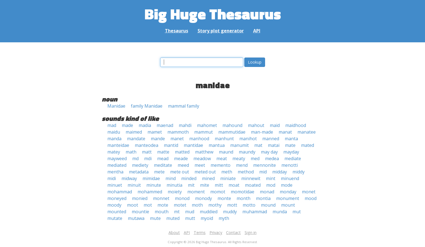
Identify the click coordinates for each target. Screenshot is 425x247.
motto (249, 205)
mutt (190, 218)
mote (162, 205)
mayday (291, 152)
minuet (114, 185)
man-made (262, 132)
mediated (116, 165)
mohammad (119, 192)
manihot (248, 139)
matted (182, 152)
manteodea (146, 145)
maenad (165, 125)
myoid (207, 218)
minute (153, 185)
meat (221, 158)
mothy (215, 205)
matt (147, 152)
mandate (136, 139)
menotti (289, 165)
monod (182, 198)
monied (139, 198)
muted (173, 218)
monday (288, 192)
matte (163, 152)
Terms (200, 232)
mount (288, 205)
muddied (208, 212)
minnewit (250, 178)
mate (290, 145)
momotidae (242, 192)
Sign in (250, 232)
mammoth (178, 132)
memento (220, 165)
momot (217, 192)
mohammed (150, 192)
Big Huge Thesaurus (212, 13)
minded (188, 178)
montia (263, 198)
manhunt (224, 139)
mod (270, 185)
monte (224, 198)
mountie (140, 212)
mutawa (136, 218)
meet (200, 165)
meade (181, 158)
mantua (217, 145)
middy (298, 172)
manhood (199, 139)
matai (273, 145)
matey (113, 152)
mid (263, 172)
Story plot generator (221, 31)
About (174, 232)
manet (177, 139)
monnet (161, 198)
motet (180, 205)
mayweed (117, 158)
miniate (228, 178)
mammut (203, 132)
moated (253, 185)
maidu (113, 132)
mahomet (207, 125)
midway (129, 178)
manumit (239, 145)
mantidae (193, 145)
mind (170, 178)
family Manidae (146, 106)
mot (148, 205)
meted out (205, 172)
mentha (115, 172)
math (131, 152)
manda (114, 139)
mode (286, 185)
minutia (174, 185)
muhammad (254, 212)
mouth (162, 212)
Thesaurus (176, 31)
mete (159, 172)
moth (197, 205)
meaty (238, 158)
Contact (233, 232)
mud (189, 212)
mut (296, 212)
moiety (175, 192)
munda (280, 212)
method (246, 172)
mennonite (264, 165)
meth (226, 172)
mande (158, 139)
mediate (292, 158)
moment (196, 192)
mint (270, 178)
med (255, 158)
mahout (256, 125)
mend (242, 165)
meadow (202, 158)
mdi (148, 158)
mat (258, 145)
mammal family (183, 106)
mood (311, 198)
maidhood (295, 125)
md (135, 158)
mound (268, 205)
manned (270, 139)
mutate (114, 218)
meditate (163, 165)
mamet (154, 132)
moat (234, 185)
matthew (204, 152)
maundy (247, 152)
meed (183, 165)
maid (275, 125)
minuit (134, 185)
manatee (306, 132)
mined (208, 178)
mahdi (185, 125)
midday (279, 172)
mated (307, 145)
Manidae (116, 106)
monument (287, 198)
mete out (179, 172)
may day (269, 152)
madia (145, 125)
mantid (171, 145)
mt (177, 212)
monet (308, 192)
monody (203, 198)
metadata (139, 172)
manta (291, 139)
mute (155, 218)
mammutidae (231, 132)
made (127, 125)
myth (224, 218)
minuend (290, 178)
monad (267, 192)
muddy (230, 212)
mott (232, 205)
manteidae (118, 145)
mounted (116, 212)
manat (285, 132)
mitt (219, 185)
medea (272, 158)
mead (163, 158)
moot (132, 205)
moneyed (116, 198)
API (256, 31)
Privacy (215, 232)
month (243, 198)
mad (111, 125)
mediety (140, 165)
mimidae (151, 178)
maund (226, 152)
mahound (232, 125)
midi (111, 178)
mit (191, 185)
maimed (134, 132)
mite (204, 185)
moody (114, 205)
